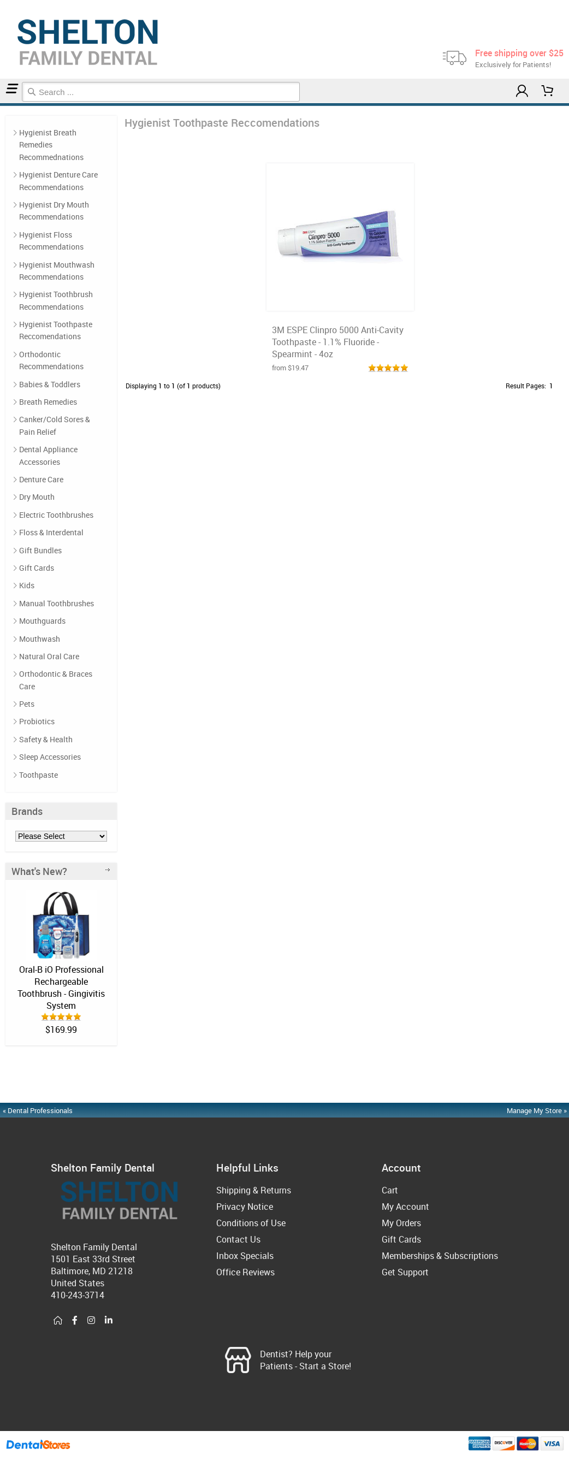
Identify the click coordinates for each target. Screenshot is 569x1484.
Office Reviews (245, 1272)
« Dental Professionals (38, 1110)
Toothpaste (38, 775)
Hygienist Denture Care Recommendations (58, 180)
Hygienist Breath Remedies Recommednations (51, 144)
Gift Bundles (40, 550)
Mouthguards (42, 621)
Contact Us (238, 1239)
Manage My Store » (537, 1110)
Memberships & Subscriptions (440, 1256)
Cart (390, 1190)
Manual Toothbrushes (56, 603)
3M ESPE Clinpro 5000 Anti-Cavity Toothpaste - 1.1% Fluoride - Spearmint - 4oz (338, 342)
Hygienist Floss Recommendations (51, 240)
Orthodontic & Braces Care (55, 680)
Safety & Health (46, 739)
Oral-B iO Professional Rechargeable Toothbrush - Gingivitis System (61, 987)
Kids (26, 585)
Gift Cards (36, 568)
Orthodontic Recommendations (51, 360)
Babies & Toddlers (49, 384)
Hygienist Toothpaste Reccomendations (10, 104)
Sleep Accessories (50, 757)
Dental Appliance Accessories (48, 455)
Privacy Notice (244, 1207)
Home (2, 104)
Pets (26, 704)
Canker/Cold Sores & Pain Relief (54, 425)
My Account (405, 1207)
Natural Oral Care (49, 656)
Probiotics (37, 721)
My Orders (401, 1223)
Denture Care (41, 479)
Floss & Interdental (51, 532)
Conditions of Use (251, 1223)
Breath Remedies (48, 402)
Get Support (405, 1272)
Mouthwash (39, 639)
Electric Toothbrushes (56, 515)
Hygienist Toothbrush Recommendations (56, 300)
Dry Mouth (37, 497)
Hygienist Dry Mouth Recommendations (54, 210)
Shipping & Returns (253, 1190)
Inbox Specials (245, 1256)
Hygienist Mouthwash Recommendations (56, 270)
